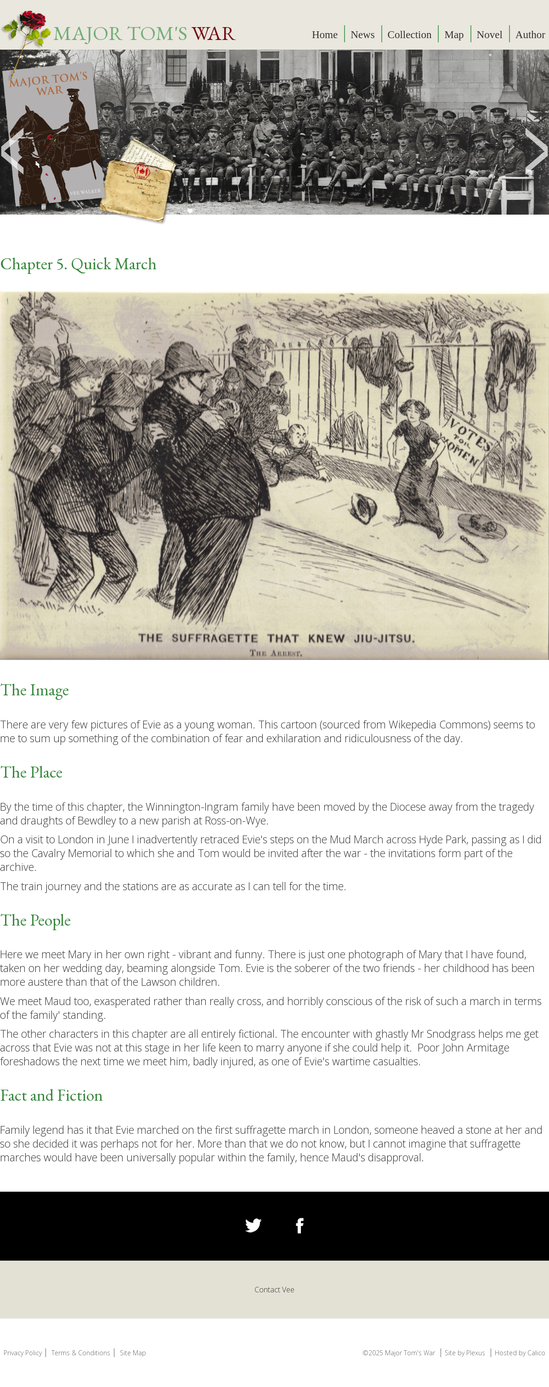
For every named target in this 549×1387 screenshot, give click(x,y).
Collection (410, 34)
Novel (490, 34)
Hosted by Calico (520, 1352)
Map (454, 34)
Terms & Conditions (80, 1352)
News (362, 34)
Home (325, 34)
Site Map (133, 1352)
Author (530, 34)
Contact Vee (274, 1290)
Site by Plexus (465, 1352)
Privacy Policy (23, 1352)
